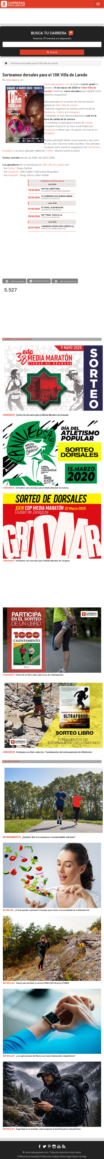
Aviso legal (65, 1156)
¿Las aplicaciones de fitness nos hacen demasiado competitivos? (45, 1056)
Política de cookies (49, 1156)
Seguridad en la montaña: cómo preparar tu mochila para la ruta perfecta (48, 1129)
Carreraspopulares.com (57, 84)
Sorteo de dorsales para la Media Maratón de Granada (42, 415)
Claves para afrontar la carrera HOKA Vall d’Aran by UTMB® (42, 983)
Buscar (52, 52)
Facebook (49, 112)
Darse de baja (79, 1156)
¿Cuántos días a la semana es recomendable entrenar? (48, 837)
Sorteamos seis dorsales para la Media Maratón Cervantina (42, 488)
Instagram (74, 112)
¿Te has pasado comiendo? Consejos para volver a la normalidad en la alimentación (51, 910)
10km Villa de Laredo (66, 105)
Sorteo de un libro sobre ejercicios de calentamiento (39, 675)
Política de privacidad (28, 1156)
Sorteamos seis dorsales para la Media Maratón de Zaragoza (43, 561)
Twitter (60, 112)
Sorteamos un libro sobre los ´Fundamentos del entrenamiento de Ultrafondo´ (54, 752)
